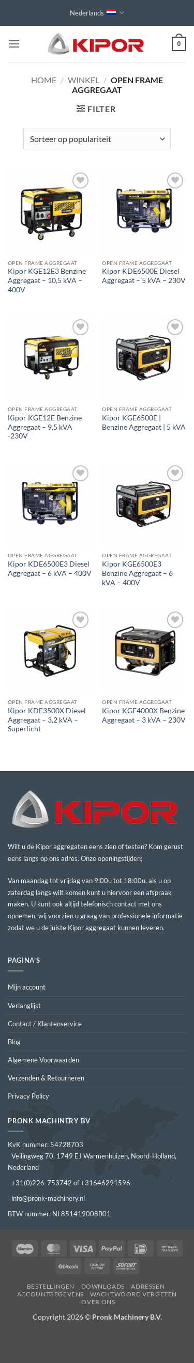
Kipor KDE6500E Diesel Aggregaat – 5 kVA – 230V (144, 276)
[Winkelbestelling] (96, 139)
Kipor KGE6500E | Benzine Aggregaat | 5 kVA (144, 422)
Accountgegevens (50, 1294)
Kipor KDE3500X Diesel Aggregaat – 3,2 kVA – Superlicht (47, 720)
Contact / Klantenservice (45, 1024)
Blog (14, 1042)
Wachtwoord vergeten (133, 1294)
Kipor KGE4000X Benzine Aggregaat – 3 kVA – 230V (144, 715)
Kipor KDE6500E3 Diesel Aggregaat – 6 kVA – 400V (50, 568)
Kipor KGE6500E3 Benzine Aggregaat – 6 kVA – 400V (137, 573)
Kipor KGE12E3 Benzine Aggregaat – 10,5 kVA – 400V (47, 280)
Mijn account (27, 987)
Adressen (148, 1286)
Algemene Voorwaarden (43, 1060)
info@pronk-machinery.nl (48, 1198)
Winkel (83, 80)
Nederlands (97, 13)
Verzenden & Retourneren (46, 1078)
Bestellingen (50, 1286)
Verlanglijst (24, 1005)
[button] (14, 43)
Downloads (103, 1286)
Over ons (98, 1302)
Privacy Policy (28, 1096)
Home (43, 80)
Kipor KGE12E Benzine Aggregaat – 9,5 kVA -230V (45, 427)
